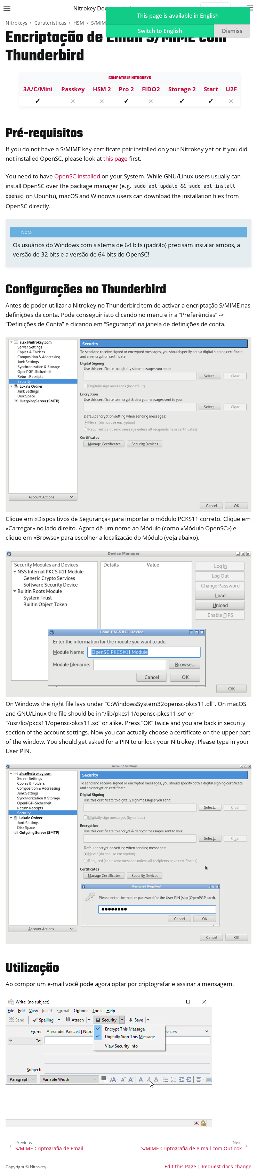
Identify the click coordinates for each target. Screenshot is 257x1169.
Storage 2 (182, 89)
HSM (78, 22)
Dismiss (232, 31)
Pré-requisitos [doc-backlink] (44, 134)
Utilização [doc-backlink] (32, 968)
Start (211, 89)
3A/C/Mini (38, 89)
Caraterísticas (50, 22)
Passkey (73, 89)
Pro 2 (126, 89)
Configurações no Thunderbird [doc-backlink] (86, 290)
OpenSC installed (77, 176)
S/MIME (100, 22)
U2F (231, 89)
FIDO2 (151, 89)
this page (115, 158)
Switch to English (160, 31)
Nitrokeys (16, 22)
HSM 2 (102, 89)
